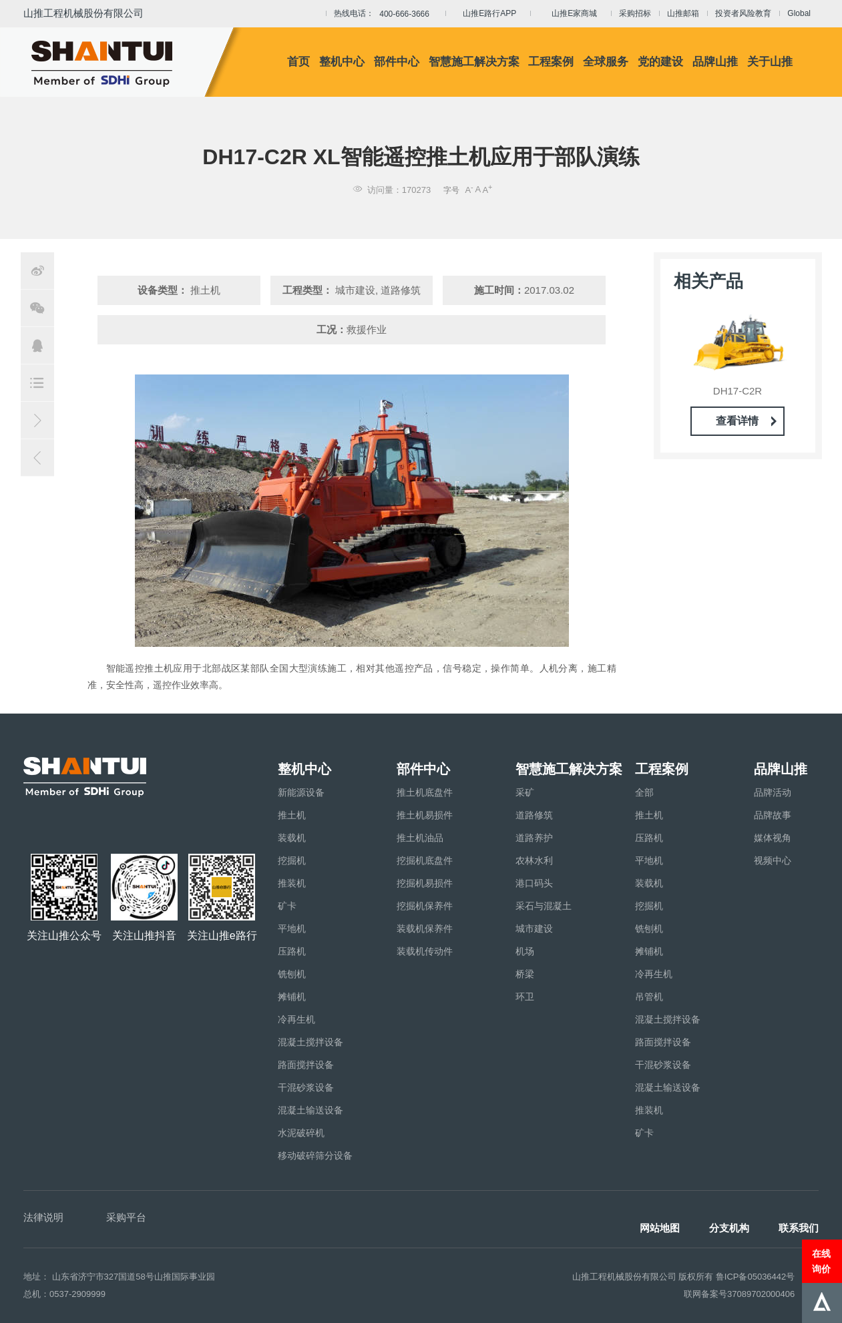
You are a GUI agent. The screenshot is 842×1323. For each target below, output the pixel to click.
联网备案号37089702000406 (739, 1294)
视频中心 (772, 860)
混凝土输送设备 (310, 1110)
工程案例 (551, 61)
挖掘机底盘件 (425, 860)
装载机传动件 (425, 951)
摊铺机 (292, 996)
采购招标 (635, 13)
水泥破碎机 (301, 1132)
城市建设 (534, 928)
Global (799, 13)
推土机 (292, 815)
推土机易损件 (425, 815)
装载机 (292, 837)
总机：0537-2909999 (64, 1294)
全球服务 (605, 61)
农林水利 (534, 860)
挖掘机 (292, 860)
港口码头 (534, 883)
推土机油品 (420, 837)
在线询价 (821, 1261)
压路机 (292, 951)
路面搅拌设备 (306, 1064)
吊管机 (649, 996)
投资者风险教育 (743, 13)
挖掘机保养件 (425, 905)
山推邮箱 (683, 13)
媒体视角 (772, 837)
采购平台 (126, 1217)
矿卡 (287, 905)
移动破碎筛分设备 (315, 1155)
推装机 (292, 883)
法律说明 (43, 1217)
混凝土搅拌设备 (310, 1042)
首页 (298, 61)
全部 (644, 792)
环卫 (524, 996)
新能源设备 (301, 792)
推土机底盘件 (425, 792)
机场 (524, 951)
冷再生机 (296, 1019)
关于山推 (770, 61)
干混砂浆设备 (306, 1087)
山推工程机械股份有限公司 (83, 13)
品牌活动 (772, 792)
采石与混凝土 (543, 905)
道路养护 (534, 837)
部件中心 (396, 61)
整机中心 (342, 61)
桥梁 (524, 974)
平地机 (292, 928)
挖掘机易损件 (425, 883)
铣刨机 (292, 974)
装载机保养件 (425, 928)
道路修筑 (534, 815)
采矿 (524, 792)
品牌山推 (715, 61)
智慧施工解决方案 (474, 61)
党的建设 (660, 61)
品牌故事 (772, 815)
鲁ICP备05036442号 (755, 1277)
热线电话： (385, 14)
